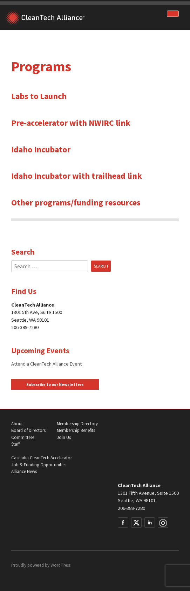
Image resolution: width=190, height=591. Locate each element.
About (17, 424)
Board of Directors (28, 430)
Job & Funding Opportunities (38, 465)
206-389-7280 (131, 508)
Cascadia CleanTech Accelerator (41, 458)
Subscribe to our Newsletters (55, 384)
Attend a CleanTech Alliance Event (46, 364)
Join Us (64, 437)
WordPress (60, 565)
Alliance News (24, 471)
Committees (22, 437)
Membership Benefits (76, 430)
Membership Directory (77, 424)
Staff (15, 444)
